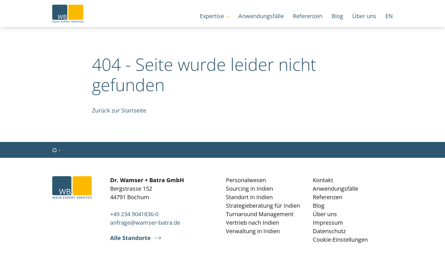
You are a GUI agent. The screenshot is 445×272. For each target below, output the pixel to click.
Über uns (364, 16)
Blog (337, 16)
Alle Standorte (130, 238)
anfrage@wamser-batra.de (145, 222)
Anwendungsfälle (261, 16)
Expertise (212, 16)
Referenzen (307, 16)
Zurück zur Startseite (119, 110)
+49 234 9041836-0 (134, 214)
